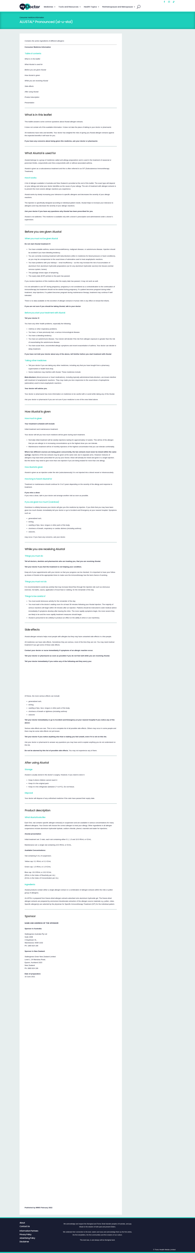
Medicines (48, 7)
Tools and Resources (68, 7)
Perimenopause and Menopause (117, 7)
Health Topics (90, 7)
